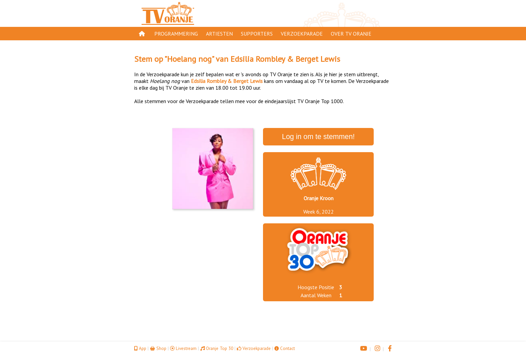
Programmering (176, 33)
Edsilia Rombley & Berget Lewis (285, 59)
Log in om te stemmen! (318, 137)
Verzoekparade (302, 33)
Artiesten (219, 33)
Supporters (257, 33)
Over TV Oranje (351, 33)
